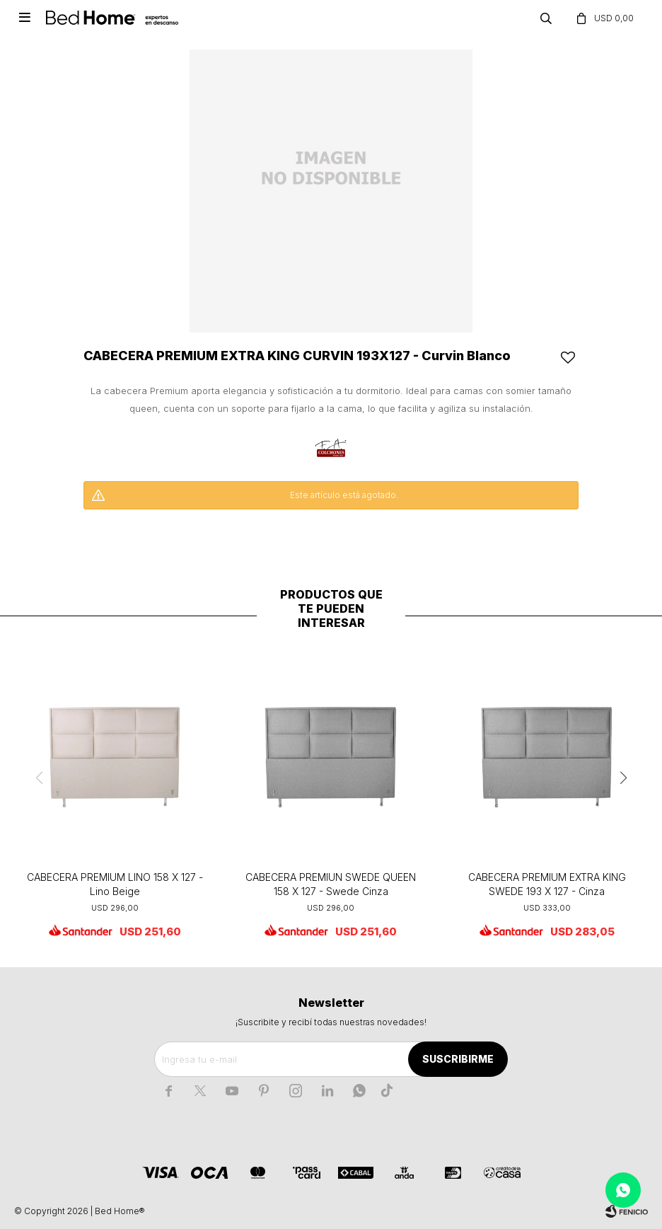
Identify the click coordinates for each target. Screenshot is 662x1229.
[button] (623, 778)
